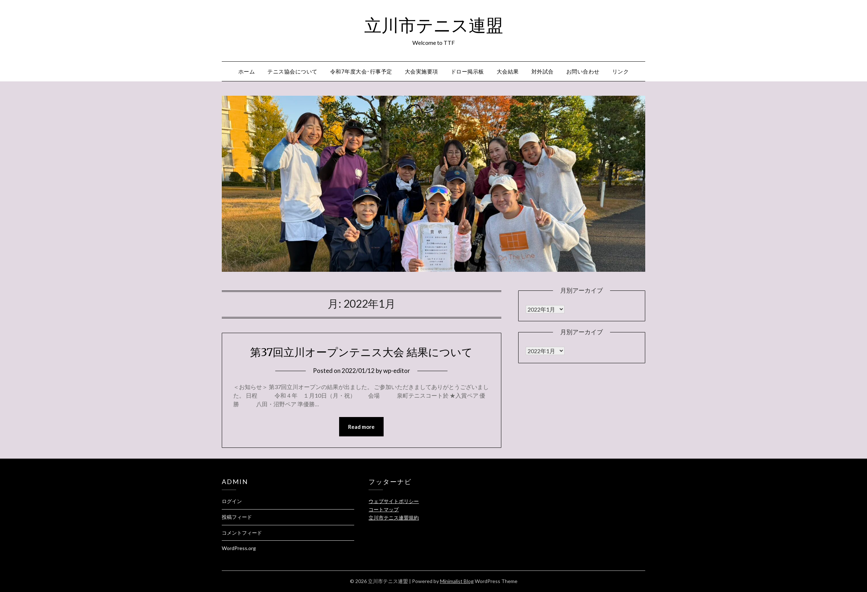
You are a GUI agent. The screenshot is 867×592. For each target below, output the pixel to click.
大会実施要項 (421, 71)
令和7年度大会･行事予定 (361, 71)
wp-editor (396, 370)
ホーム (246, 71)
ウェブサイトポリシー (394, 501)
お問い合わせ (583, 71)
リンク (620, 71)
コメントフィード (242, 533)
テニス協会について (292, 71)
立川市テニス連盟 (433, 25)
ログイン (232, 501)
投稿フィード (237, 517)
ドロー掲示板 (467, 71)
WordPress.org (239, 548)
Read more (361, 426)
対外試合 (542, 71)
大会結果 (508, 71)
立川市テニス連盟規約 (394, 518)
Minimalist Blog (457, 581)
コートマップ (384, 509)
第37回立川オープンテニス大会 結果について (361, 352)
